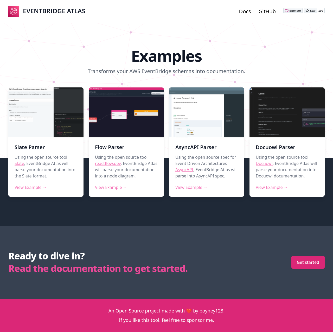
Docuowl (264, 163)
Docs (245, 11)
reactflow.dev (108, 163)
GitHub (267, 11)
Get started (308, 262)
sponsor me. (200, 320)
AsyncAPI (184, 170)
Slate (19, 163)
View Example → (31, 187)
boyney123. (212, 311)
